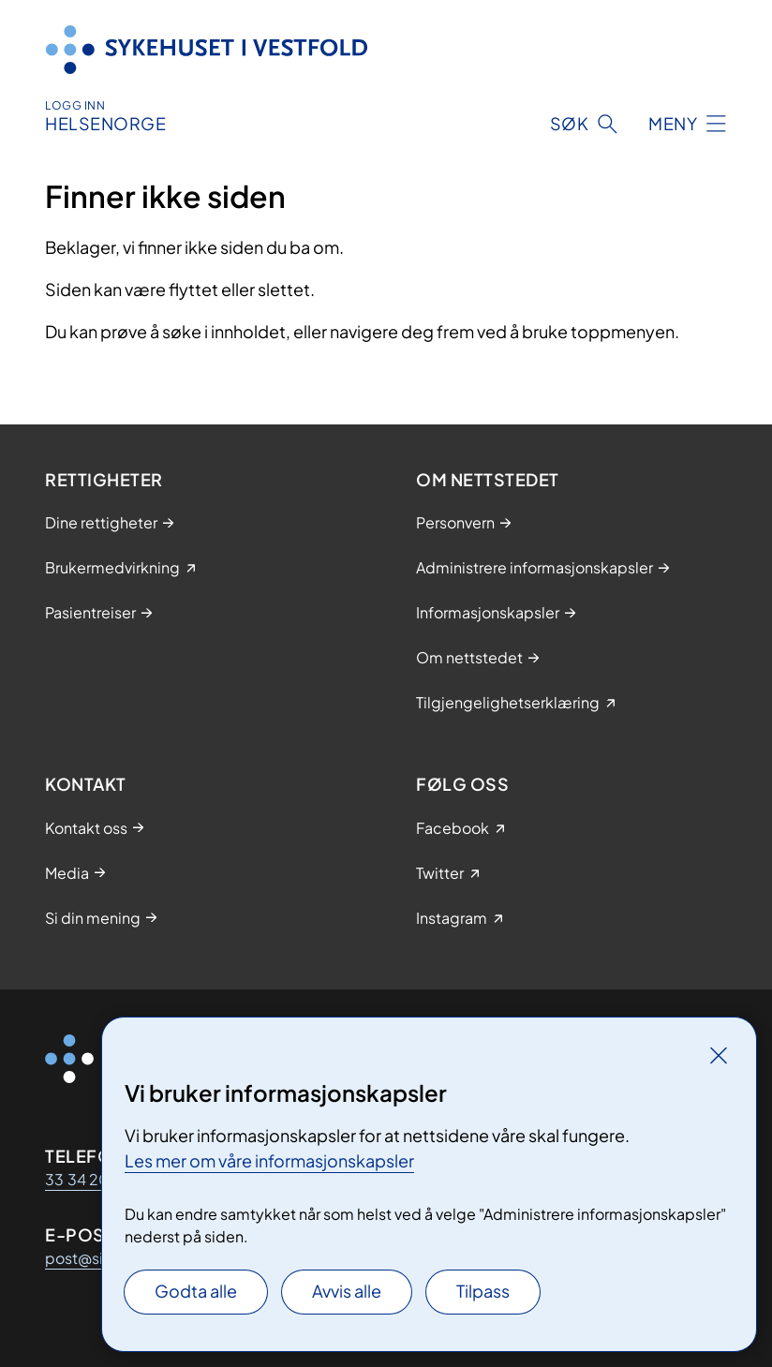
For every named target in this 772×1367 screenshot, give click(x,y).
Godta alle (196, 1290)
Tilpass (483, 1290)
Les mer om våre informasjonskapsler (269, 1160)
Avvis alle (346, 1290)
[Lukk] (719, 1055)
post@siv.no (88, 1258)
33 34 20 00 (90, 1179)
